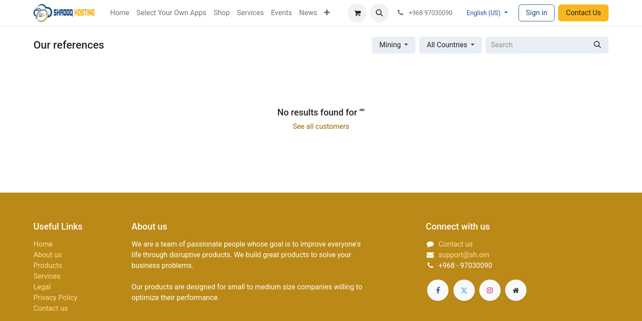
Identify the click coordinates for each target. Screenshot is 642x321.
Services (46, 276)
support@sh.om (464, 255)
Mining (390, 45)
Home (43, 244)
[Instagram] (490, 290)
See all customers (321, 126)
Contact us (50, 308)
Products (47, 265)
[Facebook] (438, 290)
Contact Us (583, 12)
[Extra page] (516, 290)
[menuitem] (120, 13)
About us (47, 255)
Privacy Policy (55, 297)
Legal (42, 287)
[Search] (597, 45)
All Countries (447, 45)
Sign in (536, 12)
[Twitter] (464, 290)
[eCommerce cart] (357, 13)
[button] (379, 13)
